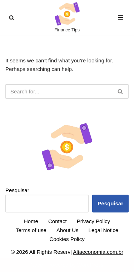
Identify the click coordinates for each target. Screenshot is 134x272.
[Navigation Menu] (121, 17)
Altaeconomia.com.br (98, 252)
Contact (57, 221)
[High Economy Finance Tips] (67, 17)
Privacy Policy (93, 221)
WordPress (90, 265)
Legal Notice (103, 230)
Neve (36, 265)
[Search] (11, 17)
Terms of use (31, 230)
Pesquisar (17, 190)
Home (31, 221)
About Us (67, 230)
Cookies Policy (66, 239)
